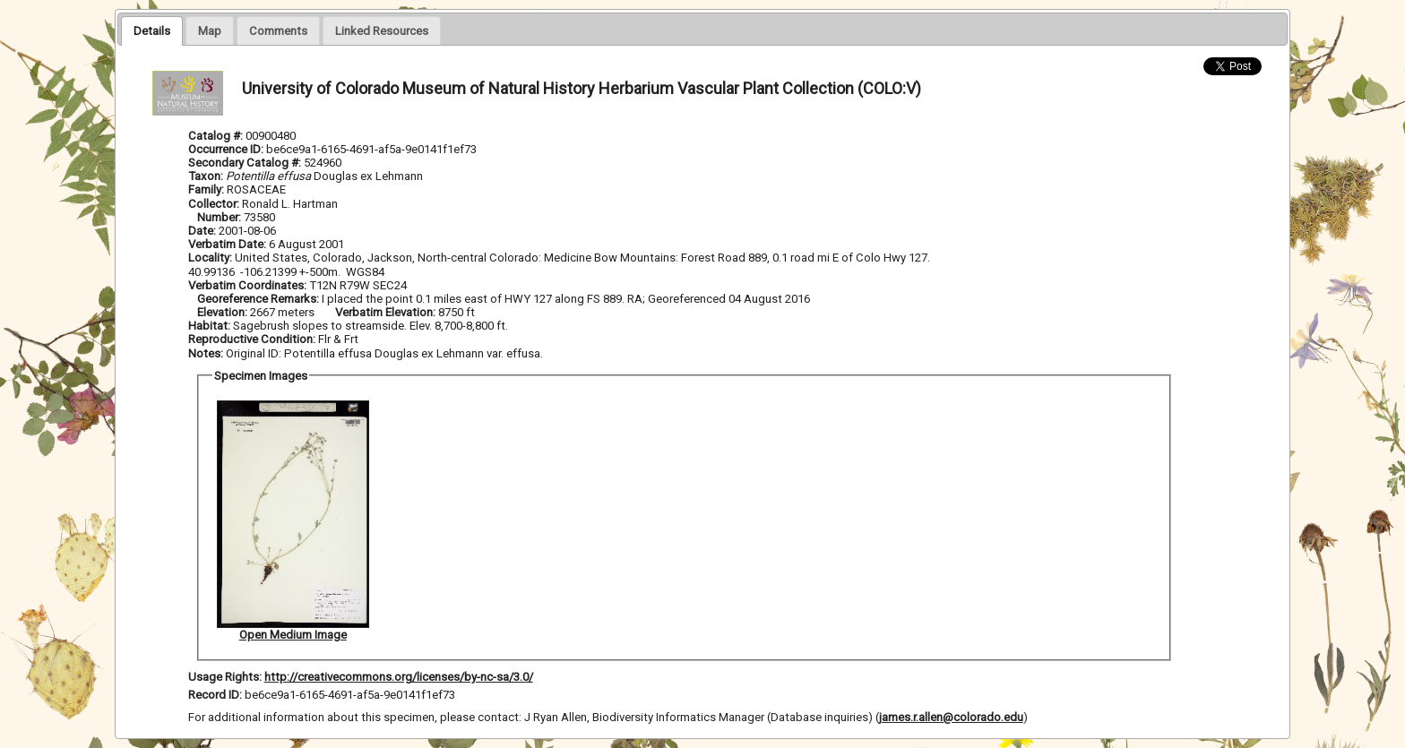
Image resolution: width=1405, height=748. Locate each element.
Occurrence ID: (227, 149)
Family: (206, 189)
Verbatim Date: (227, 244)
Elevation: (223, 312)
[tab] (152, 30)
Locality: (210, 257)
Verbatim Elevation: (386, 312)
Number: (220, 217)
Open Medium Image (293, 634)
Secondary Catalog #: (246, 162)
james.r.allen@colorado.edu (951, 717)
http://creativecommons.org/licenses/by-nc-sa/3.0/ (398, 677)
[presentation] (152, 30)
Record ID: (216, 694)
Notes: (205, 353)
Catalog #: (217, 135)
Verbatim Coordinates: (248, 285)
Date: (202, 230)
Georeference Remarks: (259, 298)
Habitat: (210, 325)
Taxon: (205, 176)
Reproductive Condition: (251, 339)
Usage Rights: (225, 677)
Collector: (215, 204)
